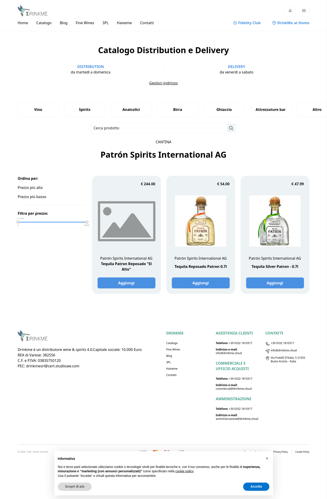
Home (23, 22)
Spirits (84, 109)
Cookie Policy (302, 451)
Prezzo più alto (30, 187)
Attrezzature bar (271, 109)
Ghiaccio (224, 109)
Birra (177, 109)
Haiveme (124, 22)
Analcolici (131, 109)
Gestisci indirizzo (163, 83)
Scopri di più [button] (75, 486)
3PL (105, 22)
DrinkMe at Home (290, 22)
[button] (267, 458)
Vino (38, 109)
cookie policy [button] (184, 471)
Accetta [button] (256, 486)
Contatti (147, 22)
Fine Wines (85, 22)
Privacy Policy (280, 451)
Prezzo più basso (32, 196)
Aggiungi (126, 282)
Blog (63, 22)
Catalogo (43, 22)
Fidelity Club (247, 22)
